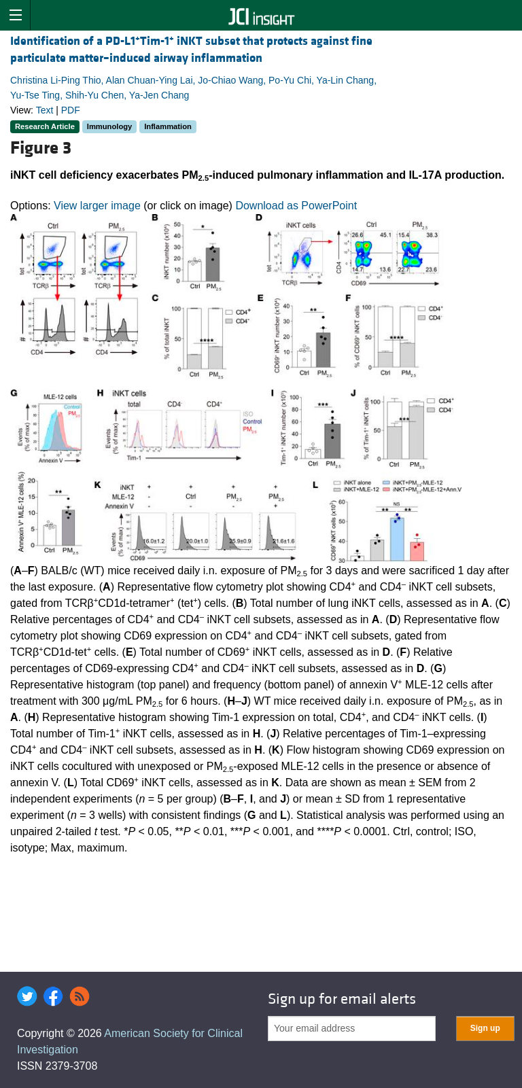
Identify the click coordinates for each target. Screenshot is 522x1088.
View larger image (97, 205)
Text (45, 110)
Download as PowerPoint (296, 205)
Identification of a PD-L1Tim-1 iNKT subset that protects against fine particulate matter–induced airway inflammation (191, 49)
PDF (70, 110)
